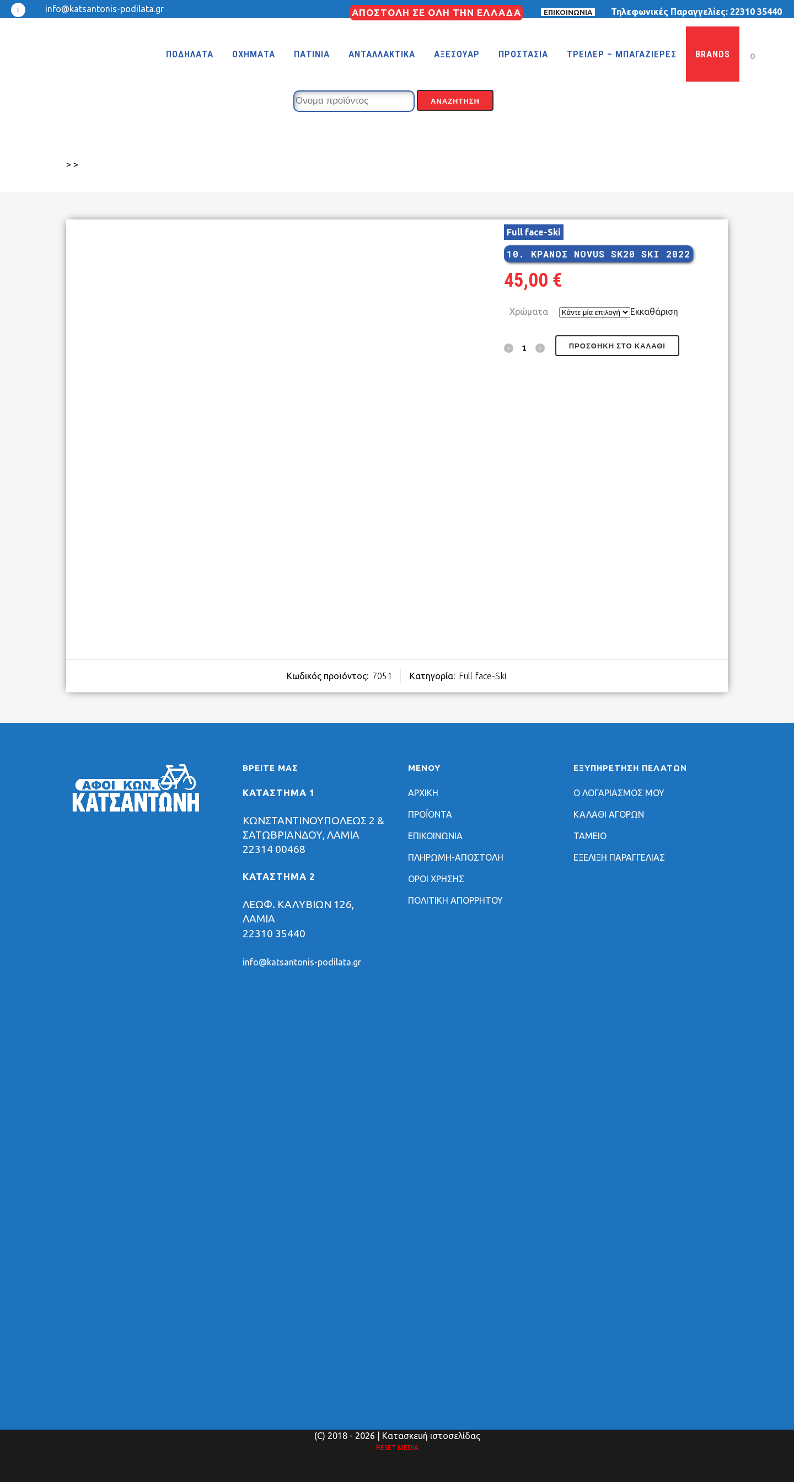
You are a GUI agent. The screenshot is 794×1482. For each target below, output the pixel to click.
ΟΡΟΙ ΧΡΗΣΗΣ (436, 879)
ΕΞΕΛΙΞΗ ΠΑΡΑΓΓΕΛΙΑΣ (619, 857)
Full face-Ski (534, 232)
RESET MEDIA (397, 1447)
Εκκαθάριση (654, 311)
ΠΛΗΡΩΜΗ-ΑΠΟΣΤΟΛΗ (455, 857)
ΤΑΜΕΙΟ (590, 836)
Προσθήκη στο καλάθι (617, 346)
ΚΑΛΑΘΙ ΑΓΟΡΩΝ (608, 814)
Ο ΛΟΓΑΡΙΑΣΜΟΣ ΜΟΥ (618, 793)
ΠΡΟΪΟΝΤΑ (430, 814)
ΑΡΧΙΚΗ (423, 793)
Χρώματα (528, 311)
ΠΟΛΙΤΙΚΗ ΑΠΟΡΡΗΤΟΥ (455, 900)
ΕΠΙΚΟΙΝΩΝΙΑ (568, 12)
